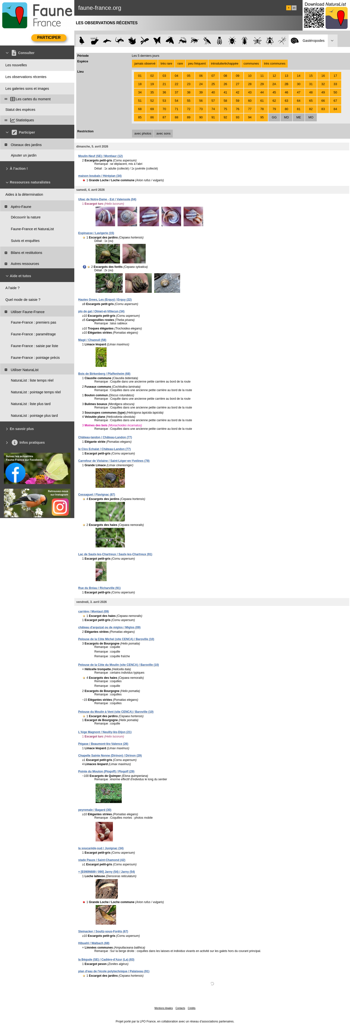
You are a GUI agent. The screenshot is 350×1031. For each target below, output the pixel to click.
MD (286, 117)
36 (164, 92)
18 (140, 84)
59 (237, 100)
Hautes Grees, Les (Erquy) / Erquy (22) (105, 299)
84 (335, 109)
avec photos (142, 133)
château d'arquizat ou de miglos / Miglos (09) (109, 627)
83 (323, 109)
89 (188, 117)
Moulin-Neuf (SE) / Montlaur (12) (100, 156)
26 (225, 84)
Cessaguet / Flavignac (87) (96, 494)
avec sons (163, 133)
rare (180, 63)
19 (152, 84)
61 (262, 100)
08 (225, 76)
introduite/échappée (224, 63)
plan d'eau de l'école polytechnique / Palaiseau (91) (113, 971)
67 (335, 100)
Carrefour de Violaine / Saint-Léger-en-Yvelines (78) (114, 461)
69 (152, 109)
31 (311, 84)
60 (250, 100)
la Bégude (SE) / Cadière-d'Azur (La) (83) (106, 959)
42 (237, 92)
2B (286, 84)
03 (164, 76)
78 (262, 109)
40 (213, 92)
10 (250, 76)
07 (213, 76)
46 (286, 92)
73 (201, 109)
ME (298, 117)
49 (323, 92)
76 (237, 109)
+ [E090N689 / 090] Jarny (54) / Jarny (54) (106, 871)
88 (176, 117)
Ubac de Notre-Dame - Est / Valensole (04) (107, 199)
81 (298, 109)
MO (311, 117)
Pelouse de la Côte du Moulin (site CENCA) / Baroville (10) (118, 665)
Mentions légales (163, 1008)
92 (225, 117)
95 (262, 117)
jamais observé (144, 63)
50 (335, 92)
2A (274, 84)
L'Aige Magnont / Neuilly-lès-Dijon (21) (104, 732)
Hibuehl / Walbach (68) (93, 943)
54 (176, 100)
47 (298, 92)
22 (176, 84)
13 (286, 76)
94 (250, 117)
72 (188, 109)
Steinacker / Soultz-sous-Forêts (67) (103, 931)
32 (323, 84)
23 (188, 84)
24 (201, 84)
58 (225, 100)
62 (274, 100)
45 (274, 92)
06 (201, 76)
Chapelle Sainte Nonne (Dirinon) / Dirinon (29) (110, 755)
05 (188, 76)
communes (251, 63)
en (294, 8)
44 (262, 92)
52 (152, 100)
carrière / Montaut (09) (93, 611)
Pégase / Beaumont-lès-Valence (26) (103, 744)
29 (262, 84)
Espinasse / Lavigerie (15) (96, 233)
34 (140, 92)
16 (323, 76)
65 (311, 100)
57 (213, 100)
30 (298, 84)
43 (250, 92)
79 (274, 109)
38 (188, 92)
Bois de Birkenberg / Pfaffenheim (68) (104, 373)
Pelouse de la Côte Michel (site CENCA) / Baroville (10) (116, 639)
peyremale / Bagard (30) (94, 810)
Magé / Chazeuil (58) (92, 340)
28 (250, 84)
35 (152, 92)
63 (286, 100)
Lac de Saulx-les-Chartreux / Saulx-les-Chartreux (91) (115, 554)
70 (164, 109)
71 (176, 109)
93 (237, 117)
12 (274, 76)
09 (237, 76)
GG (274, 117)
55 (188, 100)
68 (140, 109)
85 (140, 117)
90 (201, 117)
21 (164, 84)
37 (176, 92)
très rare (166, 63)
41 (225, 92)
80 (286, 109)
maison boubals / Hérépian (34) (99, 176)
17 (335, 76)
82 (311, 109)
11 (262, 76)
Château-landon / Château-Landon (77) (105, 437)
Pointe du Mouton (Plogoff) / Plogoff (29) (106, 771)
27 (237, 84)
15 (311, 76)
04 (176, 76)
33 (335, 84)
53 (164, 100)
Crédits (192, 1008)
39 (201, 92)
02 (152, 76)
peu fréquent (197, 63)
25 (213, 84)
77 (250, 109)
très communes (274, 63)
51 (140, 100)
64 (298, 100)
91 (213, 117)
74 (213, 109)
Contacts (180, 1008)
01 (140, 76)
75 (225, 109)
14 (298, 76)
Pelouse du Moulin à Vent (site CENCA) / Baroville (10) (115, 712)
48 (311, 92)
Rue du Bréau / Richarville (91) (99, 588)
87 (164, 117)
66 (323, 100)
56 (201, 100)
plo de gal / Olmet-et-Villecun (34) (101, 311)
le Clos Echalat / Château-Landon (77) (104, 449)
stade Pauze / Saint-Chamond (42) (101, 860)
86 (152, 117)
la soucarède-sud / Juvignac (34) (100, 848)
